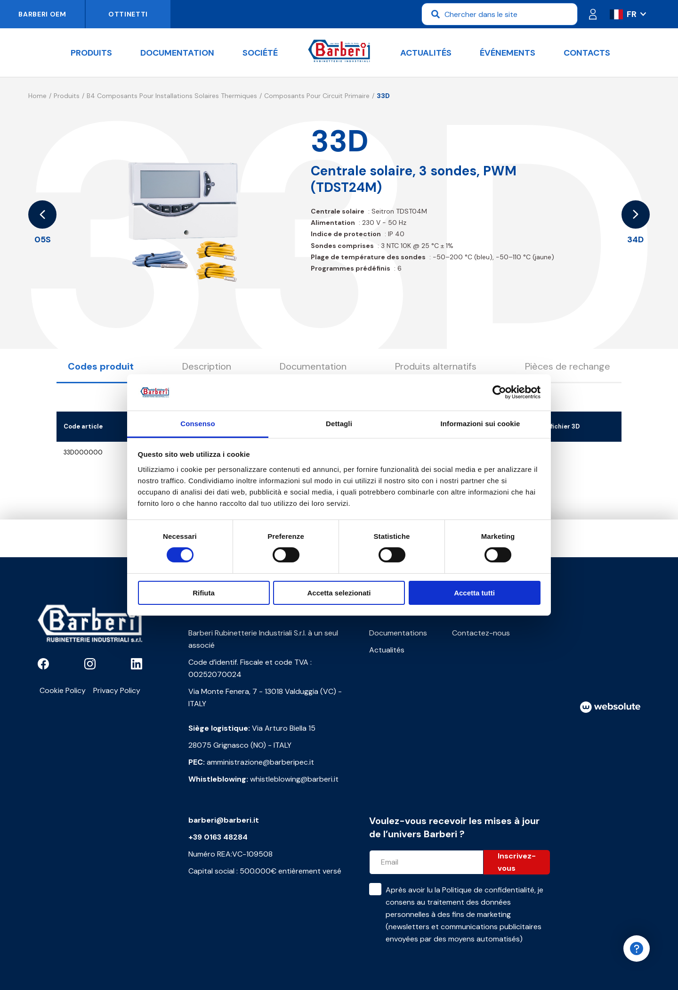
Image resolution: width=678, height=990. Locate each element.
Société (260, 52)
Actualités (426, 52)
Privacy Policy (116, 690)
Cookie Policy (63, 690)
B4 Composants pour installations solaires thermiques (172, 95)
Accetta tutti (474, 593)
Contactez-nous (481, 633)
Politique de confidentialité (488, 890)
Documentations (398, 633)
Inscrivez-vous (517, 862)
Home (37, 95)
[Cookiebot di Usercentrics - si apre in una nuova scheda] (499, 392)
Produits (91, 52)
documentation (177, 52)
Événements (507, 52)
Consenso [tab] (197, 424)
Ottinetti (128, 14)
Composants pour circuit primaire (317, 95)
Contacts (587, 52)
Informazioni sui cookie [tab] (480, 424)
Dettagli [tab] (339, 424)
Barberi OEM (42, 14)
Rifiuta (204, 593)
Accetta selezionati (339, 593)
